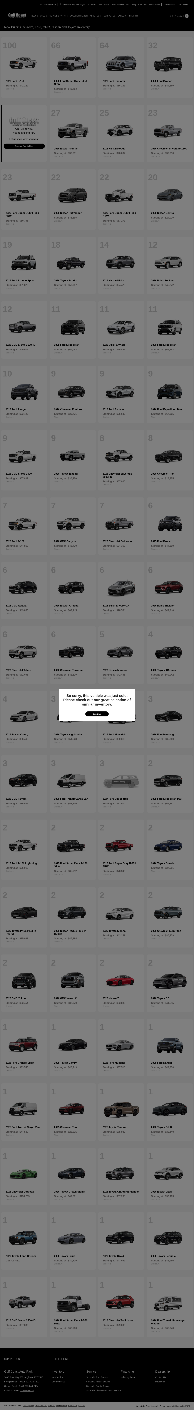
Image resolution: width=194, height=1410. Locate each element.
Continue (97, 714)
